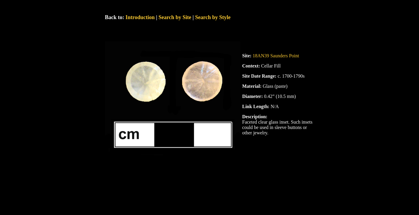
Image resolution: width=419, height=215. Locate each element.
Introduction (140, 17)
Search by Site (174, 17)
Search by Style (213, 17)
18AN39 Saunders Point (276, 55)
